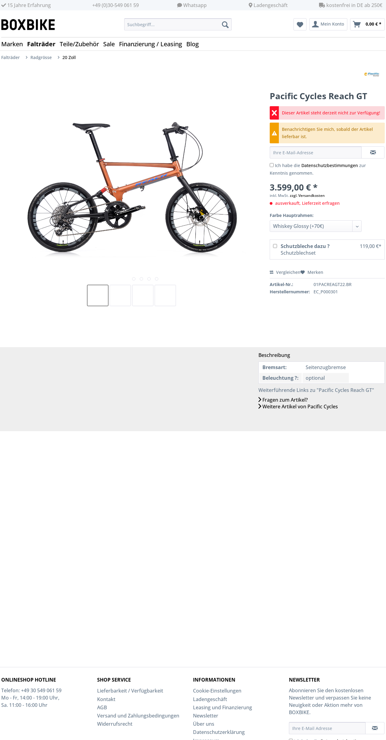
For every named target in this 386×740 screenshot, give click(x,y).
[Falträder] (43, 44)
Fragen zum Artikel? (283, 399)
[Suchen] (225, 24)
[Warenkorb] (367, 24)
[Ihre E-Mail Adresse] (327, 728)
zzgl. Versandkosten (307, 195)
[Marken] (14, 44)
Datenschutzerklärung (219, 732)
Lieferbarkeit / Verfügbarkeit (130, 690)
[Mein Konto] (328, 24)
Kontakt (106, 699)
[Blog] (194, 44)
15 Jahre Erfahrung (26, 5)
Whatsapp (195, 5)
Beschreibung (274, 355)
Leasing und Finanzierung (222, 707)
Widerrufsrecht (114, 724)
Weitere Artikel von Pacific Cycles (298, 406)
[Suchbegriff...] (178, 24)
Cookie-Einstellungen (217, 690)
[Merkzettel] (300, 24)
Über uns (203, 724)
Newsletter (205, 715)
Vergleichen (285, 272)
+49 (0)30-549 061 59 (115, 5)
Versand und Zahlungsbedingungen (138, 715)
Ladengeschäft (271, 5)
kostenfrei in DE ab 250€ (350, 5)
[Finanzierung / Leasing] (152, 44)
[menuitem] (178, 27)
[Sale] (111, 44)
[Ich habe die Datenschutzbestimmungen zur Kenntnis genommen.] (272, 165)
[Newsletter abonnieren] (374, 728)
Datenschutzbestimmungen (329, 165)
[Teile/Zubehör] (81, 44)
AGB (102, 707)
